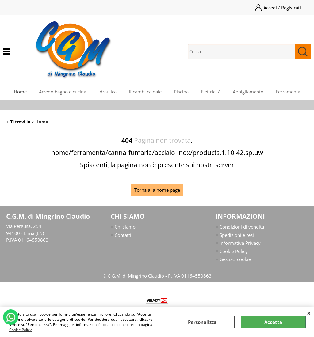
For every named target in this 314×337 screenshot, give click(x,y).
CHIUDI (309, 313)
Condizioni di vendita (242, 227)
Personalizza (202, 322)
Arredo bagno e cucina (62, 92)
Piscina (181, 92)
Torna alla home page (157, 190)
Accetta (273, 322)
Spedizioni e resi (237, 235)
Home (20, 92)
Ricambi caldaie (145, 92)
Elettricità (210, 92)
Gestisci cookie (235, 259)
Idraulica (107, 92)
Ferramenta (288, 92)
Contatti (123, 235)
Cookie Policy (20, 329)
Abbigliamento (248, 92)
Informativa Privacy (240, 243)
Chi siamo (125, 227)
